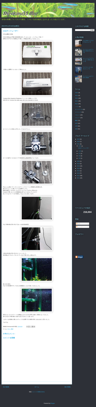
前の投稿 (67, 387)
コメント (79, 226)
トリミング (78, 112)
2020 (78, 161)
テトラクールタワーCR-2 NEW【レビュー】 (88, 51)
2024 (78, 141)
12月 (79, 146)
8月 (79, 153)
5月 (79, 156)
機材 (12, 329)
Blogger (53, 403)
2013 (78, 173)
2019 (78, 163)
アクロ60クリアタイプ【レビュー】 (88, 41)
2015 (78, 168)
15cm (76, 92)
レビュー (77, 117)
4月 (79, 158)
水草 (76, 126)
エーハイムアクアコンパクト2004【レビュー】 (88, 60)
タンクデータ (78, 109)
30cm (8, 329)
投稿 (78, 223)
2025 (78, 139)
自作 (76, 123)
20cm (76, 95)
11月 (79, 151)
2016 (78, 166)
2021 (78, 144)
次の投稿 (6, 387)
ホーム (36, 387)
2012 (78, 175)
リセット (77, 115)
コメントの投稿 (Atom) (38, 391)
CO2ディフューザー (83, 148)
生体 (76, 129)
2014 (78, 170)
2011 (78, 178)
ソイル (77, 106)
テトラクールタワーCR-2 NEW (88, 77)
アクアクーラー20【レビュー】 (88, 68)
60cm (76, 103)
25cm (76, 98)
